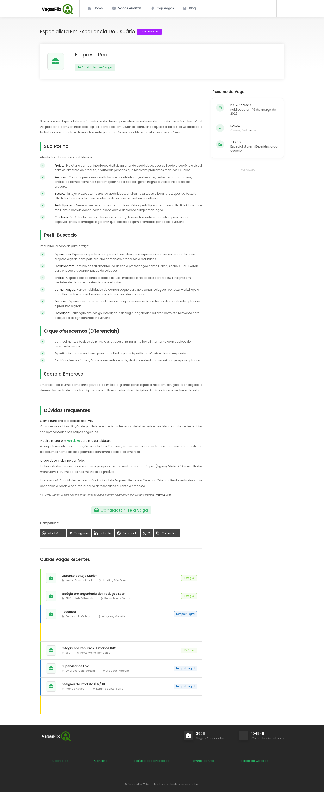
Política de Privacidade (151, 760)
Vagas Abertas (129, 8)
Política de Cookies (253, 760)
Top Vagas (165, 8)
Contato (101, 760)
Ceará (235, 130)
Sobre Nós (60, 760)
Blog (192, 8)
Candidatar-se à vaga (95, 67)
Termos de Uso (202, 760)
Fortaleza (73, 441)
